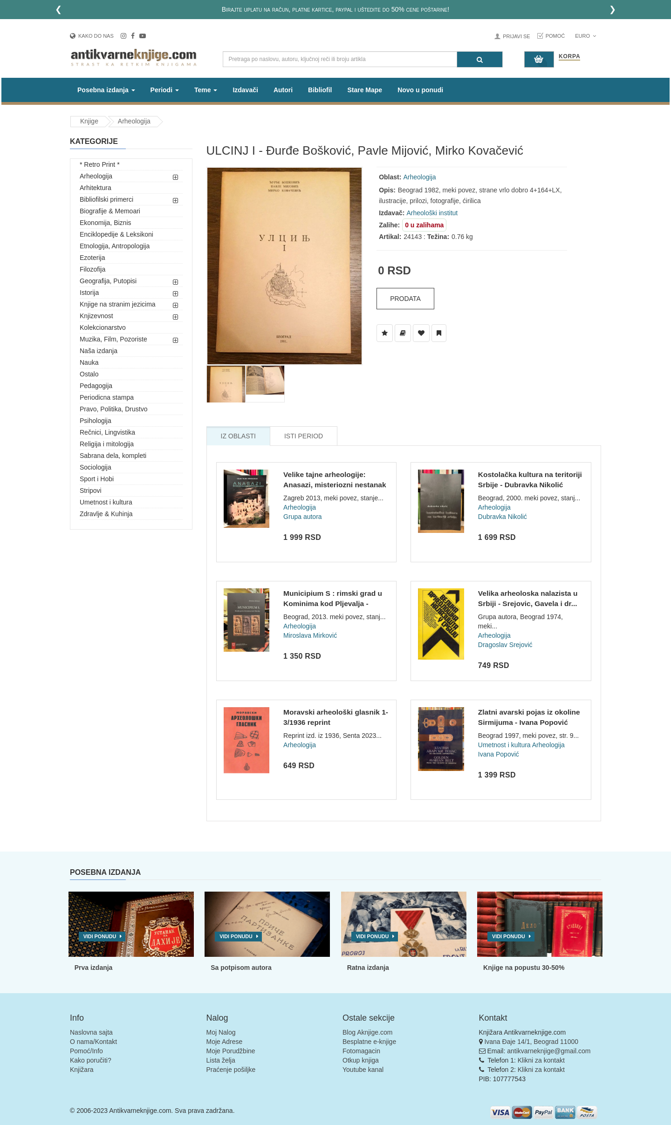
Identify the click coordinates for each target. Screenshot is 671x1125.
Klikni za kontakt (541, 1060)
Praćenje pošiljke (231, 1069)
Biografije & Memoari (110, 211)
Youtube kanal (362, 1069)
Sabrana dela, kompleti (113, 455)
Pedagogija (96, 385)
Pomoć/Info (86, 1051)
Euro (585, 36)
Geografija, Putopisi (108, 281)
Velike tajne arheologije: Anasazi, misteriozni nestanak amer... (334, 484)
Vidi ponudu (99, 936)
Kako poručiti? (90, 1060)
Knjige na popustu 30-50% (523, 967)
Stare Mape (364, 90)
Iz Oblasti (238, 436)
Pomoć (555, 36)
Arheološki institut (432, 213)
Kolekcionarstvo (103, 327)
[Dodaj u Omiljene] (421, 333)
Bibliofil (320, 90)
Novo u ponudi (420, 90)
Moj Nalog (221, 1032)
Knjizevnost (96, 316)
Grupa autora (302, 516)
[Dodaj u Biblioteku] (403, 333)
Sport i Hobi (97, 479)
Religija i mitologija (107, 444)
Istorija (89, 292)
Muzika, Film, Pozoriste (113, 339)
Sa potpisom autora (241, 967)
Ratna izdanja (368, 967)
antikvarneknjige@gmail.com (548, 1051)
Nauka (89, 362)
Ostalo (89, 374)
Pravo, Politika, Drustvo (114, 409)
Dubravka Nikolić (502, 516)
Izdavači (245, 90)
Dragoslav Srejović (505, 644)
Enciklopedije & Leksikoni (116, 234)
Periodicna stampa (107, 397)
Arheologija (134, 121)
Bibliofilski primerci (106, 199)
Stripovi (91, 490)
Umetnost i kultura (106, 502)
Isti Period (303, 436)
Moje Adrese (224, 1041)
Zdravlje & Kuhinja (106, 514)
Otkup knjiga (360, 1060)
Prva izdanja (94, 967)
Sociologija (95, 467)
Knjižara (82, 1069)
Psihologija (95, 420)
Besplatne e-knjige (369, 1041)
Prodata (405, 298)
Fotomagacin (361, 1051)
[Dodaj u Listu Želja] (385, 333)
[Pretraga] (480, 59)
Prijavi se (516, 36)
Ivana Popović (498, 754)
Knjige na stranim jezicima (118, 304)
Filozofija (92, 269)
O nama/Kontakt (93, 1041)
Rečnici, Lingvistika (107, 432)
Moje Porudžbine (230, 1051)
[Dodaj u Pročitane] (438, 333)
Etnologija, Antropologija (115, 246)
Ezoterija (92, 257)
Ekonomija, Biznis (105, 222)
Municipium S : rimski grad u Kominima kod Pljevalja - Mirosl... (332, 603)
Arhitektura (95, 187)
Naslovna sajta (91, 1032)
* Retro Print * (100, 164)
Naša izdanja (98, 351)
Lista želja (220, 1060)
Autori (283, 90)
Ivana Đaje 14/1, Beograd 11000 (531, 1041)
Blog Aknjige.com (367, 1032)
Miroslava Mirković (310, 635)
